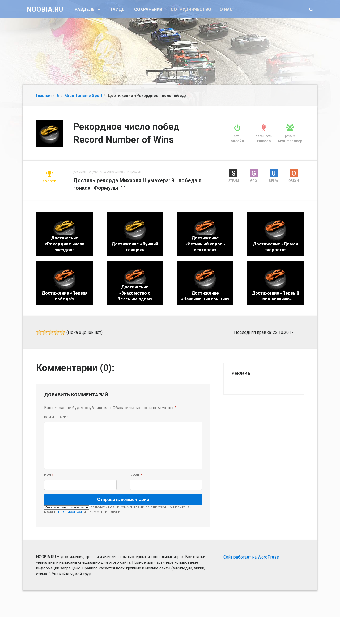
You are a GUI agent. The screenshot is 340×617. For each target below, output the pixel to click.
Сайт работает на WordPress (251, 557)
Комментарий (56, 417)
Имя (48, 475)
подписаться (70, 512)
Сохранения (148, 9)
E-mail (136, 475)
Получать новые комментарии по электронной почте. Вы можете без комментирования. (118, 509)
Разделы (86, 9)
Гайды (118, 9)
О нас (226, 9)
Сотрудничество (191, 9)
